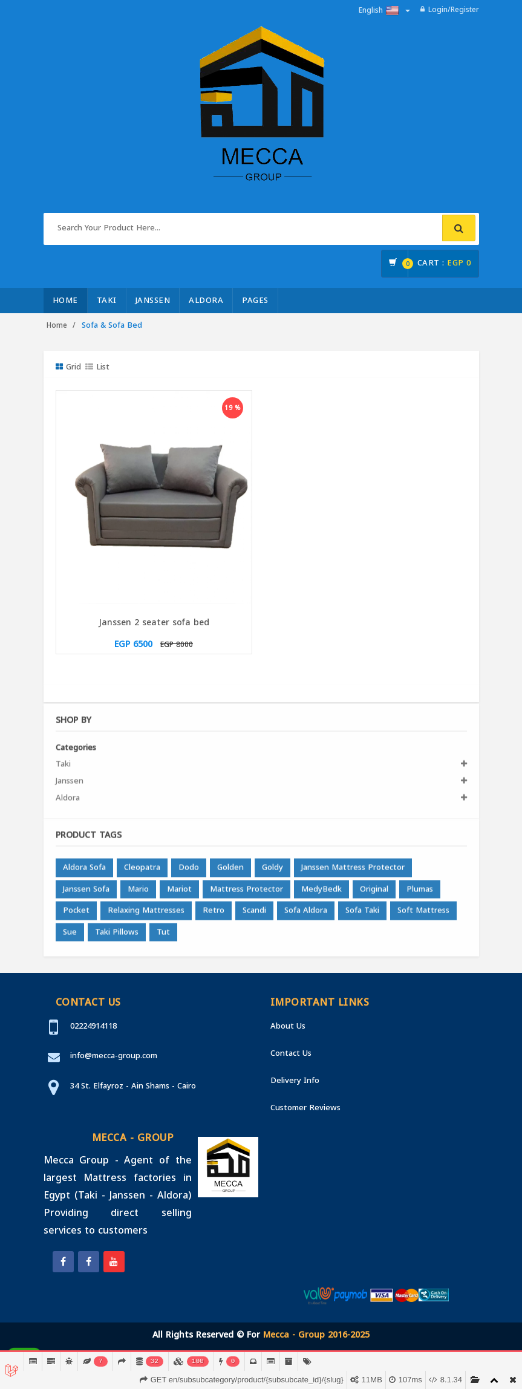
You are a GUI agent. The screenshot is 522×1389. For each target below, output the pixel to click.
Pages (255, 300)
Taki (107, 300)
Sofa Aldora (305, 915)
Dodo (188, 871)
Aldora (206, 300)
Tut (163, 936)
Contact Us (291, 1053)
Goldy (272, 871)
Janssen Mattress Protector (353, 871)
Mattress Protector (246, 893)
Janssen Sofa (86, 893)
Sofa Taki (362, 915)
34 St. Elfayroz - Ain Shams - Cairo (133, 1085)
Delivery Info (294, 1080)
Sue (70, 936)
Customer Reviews (305, 1107)
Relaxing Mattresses (146, 915)
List (97, 367)
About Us (287, 1025)
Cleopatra (142, 871)
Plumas (419, 893)
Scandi (254, 915)
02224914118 (93, 1025)
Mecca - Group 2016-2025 (316, 1335)
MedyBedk (321, 893)
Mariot (179, 893)
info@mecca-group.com (113, 1055)
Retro (213, 915)
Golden (230, 871)
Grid (68, 367)
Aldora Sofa (84, 871)
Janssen (153, 300)
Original (374, 893)
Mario (138, 893)
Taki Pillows (117, 936)
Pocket (76, 915)
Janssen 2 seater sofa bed (154, 622)
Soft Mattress (423, 915)
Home (65, 300)
